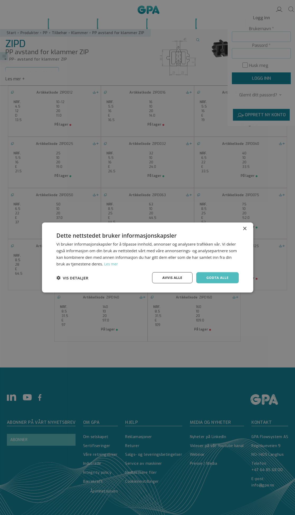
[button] (72, 277)
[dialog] (147, 257)
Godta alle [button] (216, 277)
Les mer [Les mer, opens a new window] (111, 263)
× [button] (245, 228)
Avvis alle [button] (170, 277)
